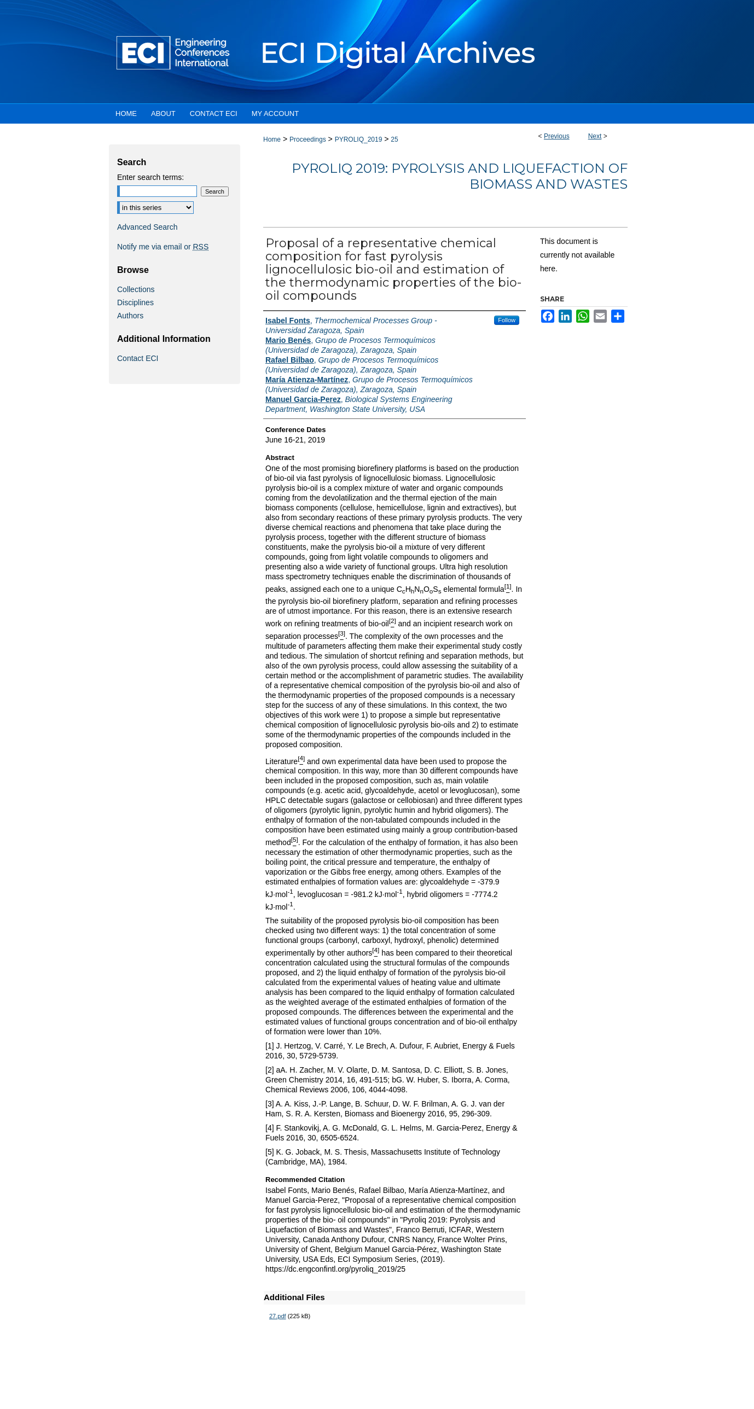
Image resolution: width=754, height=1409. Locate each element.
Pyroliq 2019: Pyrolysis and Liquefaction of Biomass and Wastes (460, 176)
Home (272, 139)
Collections (135, 289)
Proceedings (307, 139)
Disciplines (135, 302)
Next (595, 136)
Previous (557, 136)
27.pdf (277, 1316)
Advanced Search (147, 227)
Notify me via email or (162, 246)
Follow (506, 320)
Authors (130, 315)
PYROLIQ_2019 (358, 139)
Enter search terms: (150, 177)
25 (394, 139)
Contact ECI (137, 358)
